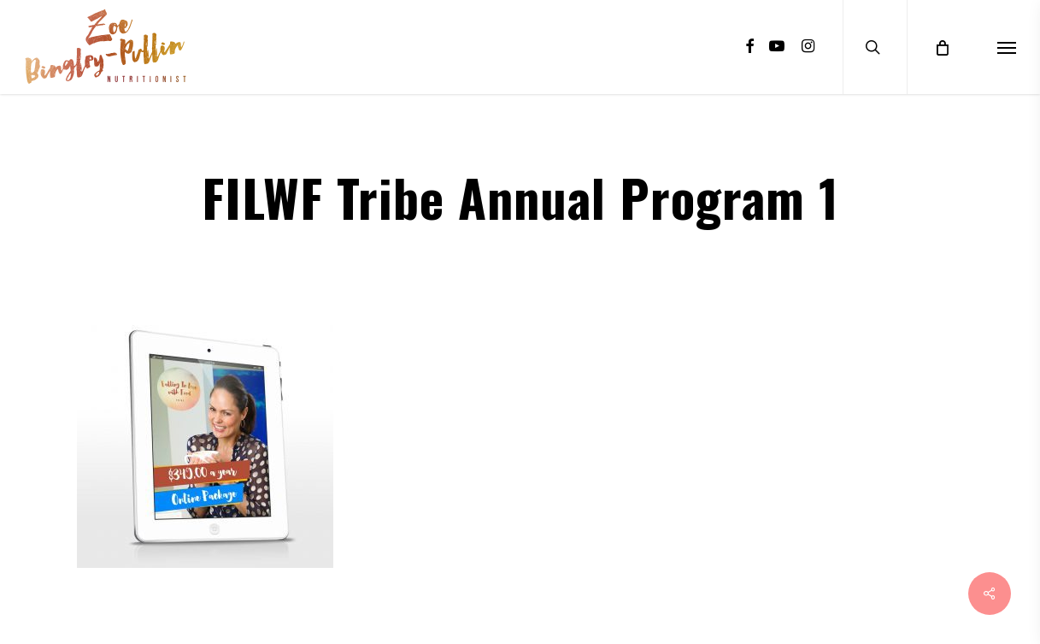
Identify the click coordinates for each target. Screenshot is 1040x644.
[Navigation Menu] (1006, 47)
